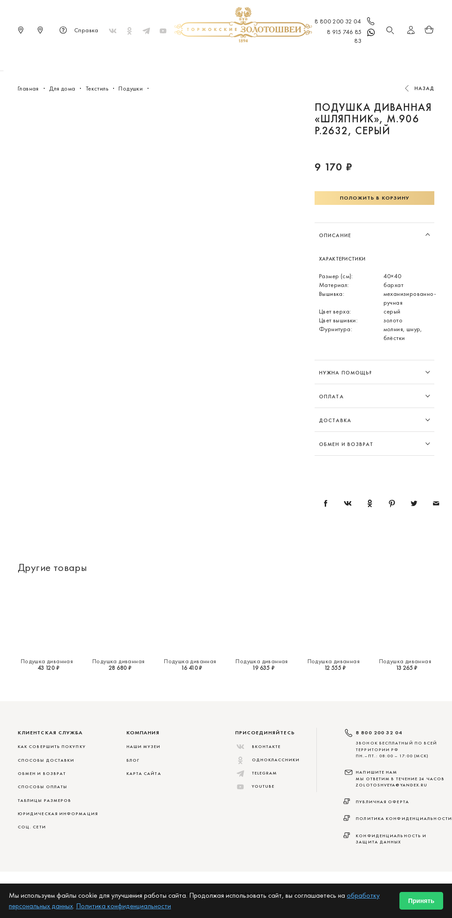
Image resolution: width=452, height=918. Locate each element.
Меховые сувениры (155, 57)
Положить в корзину (375, 197)
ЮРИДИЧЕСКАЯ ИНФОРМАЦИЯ (58, 813)
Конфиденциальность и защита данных (391, 839)
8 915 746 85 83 (351, 36)
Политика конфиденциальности (404, 818)
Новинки (100, 57)
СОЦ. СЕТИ (32, 827)
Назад (424, 88)
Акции (360, 57)
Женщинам (212, 57)
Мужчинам (257, 57)
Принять (421, 900)
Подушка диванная (47, 661)
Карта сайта (143, 773)
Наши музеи (143, 746)
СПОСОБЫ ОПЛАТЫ (42, 787)
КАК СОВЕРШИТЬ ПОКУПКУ (52, 746)
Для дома (300, 57)
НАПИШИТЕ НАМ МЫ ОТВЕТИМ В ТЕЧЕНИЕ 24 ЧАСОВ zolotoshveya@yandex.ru (400, 778)
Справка (78, 31)
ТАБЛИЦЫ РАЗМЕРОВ (44, 800)
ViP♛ (333, 57)
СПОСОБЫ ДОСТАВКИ (46, 760)
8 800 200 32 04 (345, 22)
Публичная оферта (382, 802)
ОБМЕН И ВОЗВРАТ (42, 773)
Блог (132, 760)
